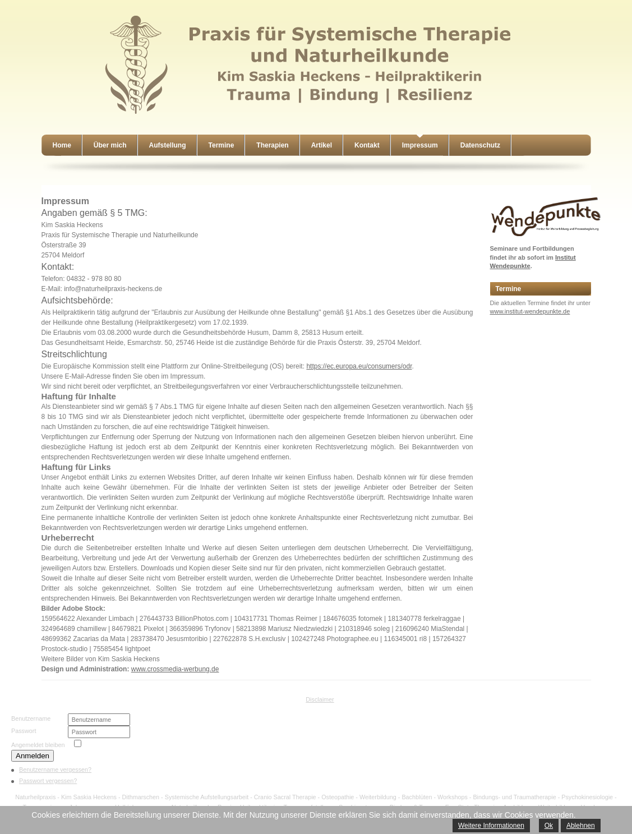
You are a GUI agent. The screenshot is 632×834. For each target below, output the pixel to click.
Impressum (420, 145)
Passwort (23, 730)
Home (62, 145)
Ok (549, 826)
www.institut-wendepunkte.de (530, 311)
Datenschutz (480, 145)
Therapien (272, 145)
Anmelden (32, 756)
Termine (221, 145)
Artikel (321, 145)
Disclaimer (320, 699)
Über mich (110, 145)
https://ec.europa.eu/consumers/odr (359, 366)
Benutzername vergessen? (55, 769)
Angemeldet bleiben (37, 744)
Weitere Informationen (491, 826)
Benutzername (30, 718)
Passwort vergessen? (48, 780)
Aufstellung (167, 145)
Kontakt (367, 145)
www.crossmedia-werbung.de (175, 669)
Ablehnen (580, 826)
